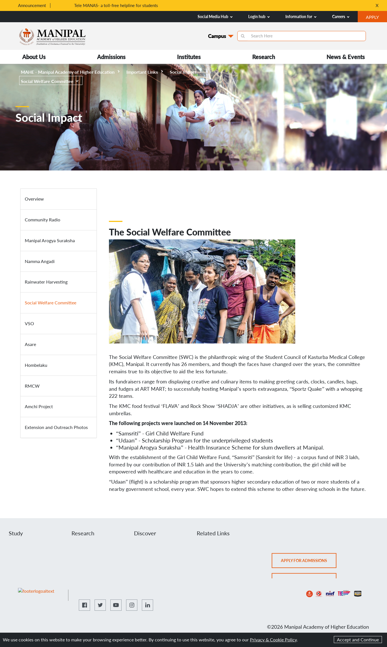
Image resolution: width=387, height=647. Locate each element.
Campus (217, 36)
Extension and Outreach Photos (56, 427)
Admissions (111, 56)
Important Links (144, 72)
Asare (30, 344)
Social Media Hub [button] (215, 16)
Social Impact (186, 72)
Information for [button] (300, 16)
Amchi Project (39, 406)
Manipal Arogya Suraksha (50, 240)
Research (263, 56)
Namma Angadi (40, 261)
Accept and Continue (358, 639)
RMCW (32, 385)
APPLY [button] (376, 17)
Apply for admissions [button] (309, 562)
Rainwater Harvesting (46, 281)
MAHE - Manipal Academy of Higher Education (70, 72)
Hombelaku (36, 365)
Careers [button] (340, 16)
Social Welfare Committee (50, 81)
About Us (34, 56)
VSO (29, 323)
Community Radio (42, 219)
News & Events (345, 56)
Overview (34, 198)
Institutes (189, 56)
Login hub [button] (259, 16)
